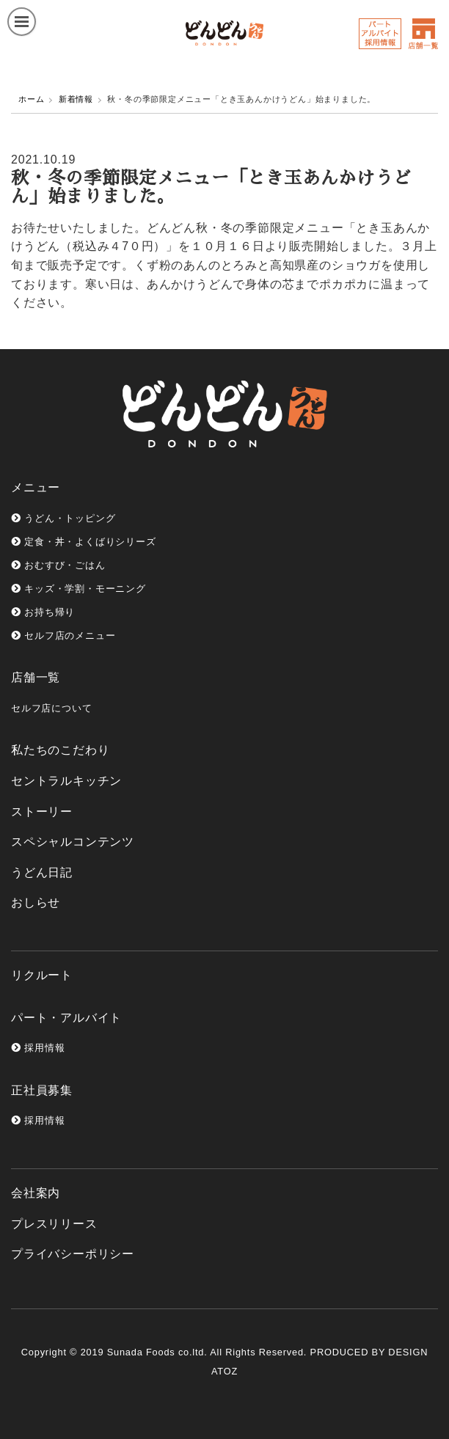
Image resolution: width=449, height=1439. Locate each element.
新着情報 (76, 99)
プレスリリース (54, 1224)
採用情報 (38, 1047)
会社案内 (35, 1193)
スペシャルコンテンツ (72, 841)
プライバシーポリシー (72, 1254)
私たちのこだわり (60, 750)
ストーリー (42, 811)
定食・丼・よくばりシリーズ (83, 541)
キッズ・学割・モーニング (78, 588)
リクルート (42, 975)
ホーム (31, 99)
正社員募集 (42, 1090)
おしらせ (35, 902)
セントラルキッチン (66, 781)
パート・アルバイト (66, 1017)
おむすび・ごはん (58, 565)
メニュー (35, 487)
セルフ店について (51, 708)
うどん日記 (42, 872)
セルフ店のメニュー (63, 635)
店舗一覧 (35, 677)
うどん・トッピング (63, 518)
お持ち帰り (43, 612)
